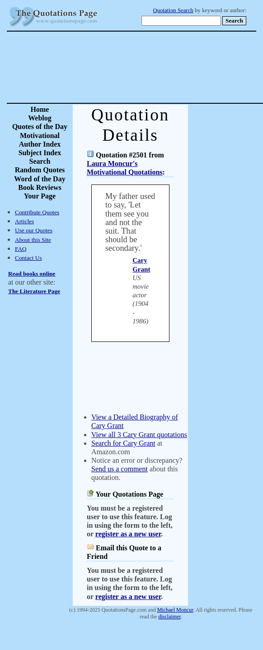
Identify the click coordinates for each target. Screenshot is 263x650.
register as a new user (128, 534)
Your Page (40, 196)
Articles (24, 221)
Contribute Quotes (37, 212)
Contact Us (28, 257)
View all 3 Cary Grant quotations (139, 434)
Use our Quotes (33, 230)
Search (40, 161)
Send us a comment (119, 469)
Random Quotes (40, 170)
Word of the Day (39, 179)
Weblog (40, 118)
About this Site (33, 239)
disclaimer (169, 616)
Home (40, 109)
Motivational (40, 135)
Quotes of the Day (39, 126)
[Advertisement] (163, 67)
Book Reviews (39, 187)
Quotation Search (173, 10)
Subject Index (40, 153)
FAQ (21, 248)
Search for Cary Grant (123, 443)
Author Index (40, 144)
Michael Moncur (175, 610)
